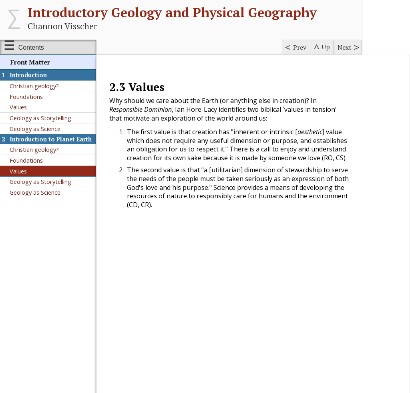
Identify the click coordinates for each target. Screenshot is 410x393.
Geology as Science (35, 129)
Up (326, 46)
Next (345, 47)
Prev (299, 47)
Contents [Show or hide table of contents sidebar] (31, 47)
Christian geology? (34, 86)
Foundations (26, 97)
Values (18, 107)
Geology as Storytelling (40, 118)
